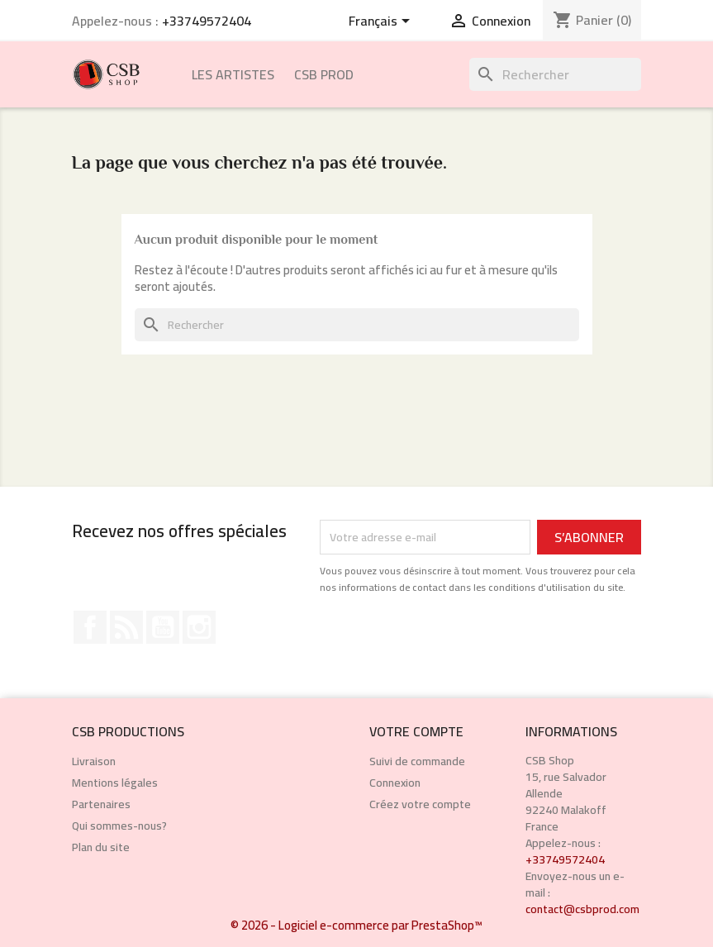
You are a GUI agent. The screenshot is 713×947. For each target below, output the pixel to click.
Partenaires (101, 804)
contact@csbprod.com (582, 909)
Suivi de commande (417, 761)
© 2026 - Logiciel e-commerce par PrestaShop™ (356, 925)
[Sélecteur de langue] (382, 22)
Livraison (94, 761)
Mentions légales (115, 782)
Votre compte (416, 731)
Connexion (395, 782)
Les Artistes (233, 74)
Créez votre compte (420, 804)
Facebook (90, 627)
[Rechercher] (555, 74)
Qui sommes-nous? (119, 825)
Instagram (199, 627)
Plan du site (101, 847)
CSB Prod (324, 74)
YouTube (162, 627)
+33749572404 (206, 20)
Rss (126, 627)
